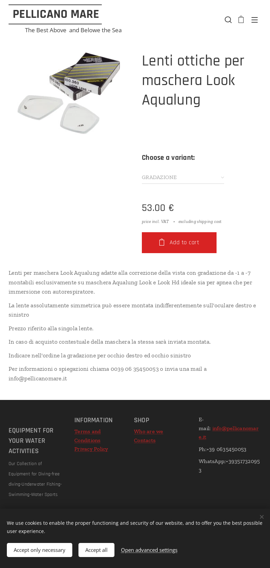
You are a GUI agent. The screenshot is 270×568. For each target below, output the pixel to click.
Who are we (148, 431)
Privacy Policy (91, 449)
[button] (227, 19)
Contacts (145, 440)
